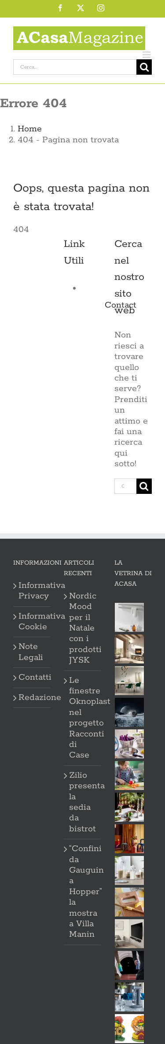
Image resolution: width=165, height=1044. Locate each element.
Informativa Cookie (32, 621)
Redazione (32, 697)
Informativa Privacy (32, 591)
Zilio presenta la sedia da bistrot (83, 802)
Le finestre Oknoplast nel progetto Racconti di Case (83, 718)
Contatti (32, 677)
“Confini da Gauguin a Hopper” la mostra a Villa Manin (83, 892)
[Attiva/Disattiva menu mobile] (147, 54)
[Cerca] (144, 67)
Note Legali (30, 652)
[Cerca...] (74, 67)
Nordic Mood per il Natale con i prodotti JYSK (83, 628)
